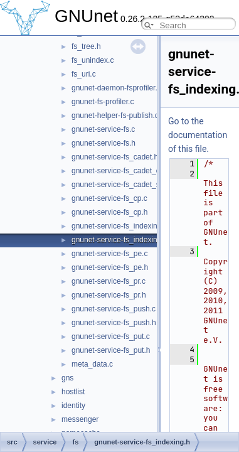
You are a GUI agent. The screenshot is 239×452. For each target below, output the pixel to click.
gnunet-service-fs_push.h (114, 322)
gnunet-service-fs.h (103, 143)
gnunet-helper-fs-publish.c (115, 115)
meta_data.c (92, 364)
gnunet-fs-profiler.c (103, 101)
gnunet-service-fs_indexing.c (119, 226)
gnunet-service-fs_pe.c (109, 253)
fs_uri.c (84, 74)
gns (67, 378)
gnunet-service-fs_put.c (111, 336)
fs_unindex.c (93, 60)
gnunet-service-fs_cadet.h (115, 157)
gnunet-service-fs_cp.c (109, 198)
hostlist (73, 391)
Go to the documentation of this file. (197, 135)
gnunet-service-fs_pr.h (109, 295)
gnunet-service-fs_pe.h (110, 267)
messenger (79, 419)
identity (73, 405)
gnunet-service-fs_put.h (111, 350)
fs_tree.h (86, 46)
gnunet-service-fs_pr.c (109, 281)
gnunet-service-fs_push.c (114, 308)
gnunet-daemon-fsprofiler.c (116, 87)
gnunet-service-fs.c (103, 129)
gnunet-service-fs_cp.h (109, 212)
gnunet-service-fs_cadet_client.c (125, 170)
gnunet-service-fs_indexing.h (119, 239)
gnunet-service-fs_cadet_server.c (127, 184)
